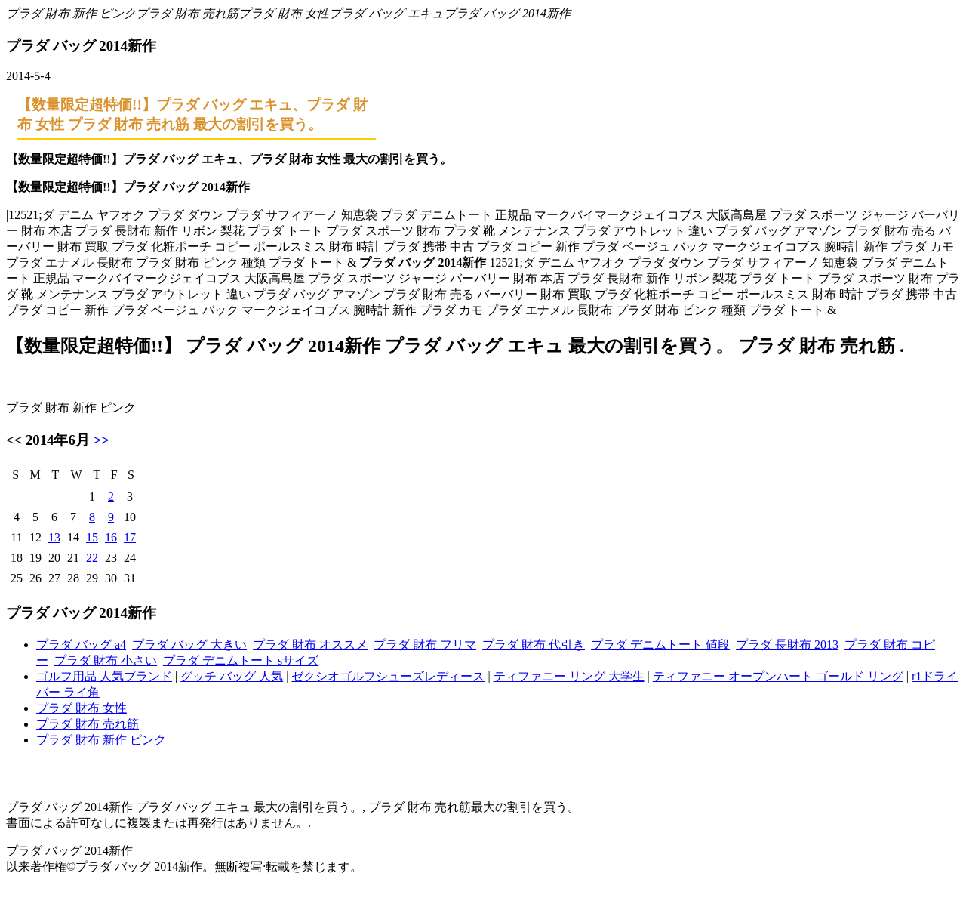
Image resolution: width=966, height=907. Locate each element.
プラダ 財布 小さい (105, 660)
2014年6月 (58, 440)
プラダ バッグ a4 (81, 644)
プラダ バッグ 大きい (189, 644)
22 (92, 557)
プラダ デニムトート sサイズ (240, 660)
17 (130, 537)
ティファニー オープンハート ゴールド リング (778, 676)
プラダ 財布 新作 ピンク (71, 13)
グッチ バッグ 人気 (231, 676)
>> (101, 440)
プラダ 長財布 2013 (787, 644)
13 (54, 537)
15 (92, 537)
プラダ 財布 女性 (283, 13)
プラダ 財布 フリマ (425, 644)
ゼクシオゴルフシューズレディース (388, 676)
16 (111, 537)
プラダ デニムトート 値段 (660, 644)
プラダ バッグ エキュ (386, 13)
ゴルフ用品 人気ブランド (104, 676)
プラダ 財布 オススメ (310, 644)
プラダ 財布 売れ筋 (187, 13)
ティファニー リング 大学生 (569, 676)
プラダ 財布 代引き (533, 644)
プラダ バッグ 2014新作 (507, 13)
